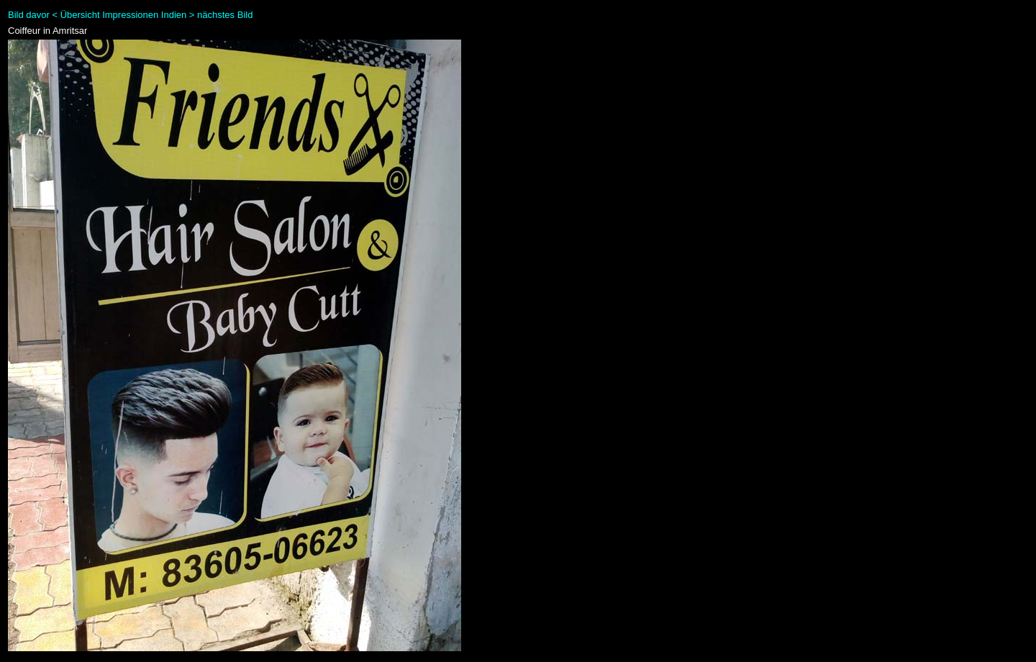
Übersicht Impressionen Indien (123, 14)
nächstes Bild (225, 14)
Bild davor (29, 14)
